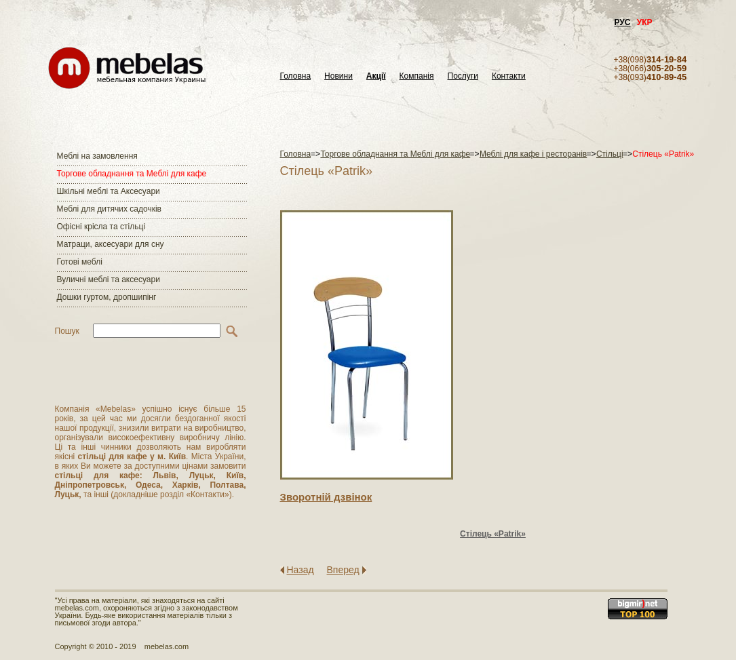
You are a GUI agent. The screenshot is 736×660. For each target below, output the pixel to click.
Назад (300, 569)
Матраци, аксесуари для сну (110, 244)
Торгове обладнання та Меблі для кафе (132, 173)
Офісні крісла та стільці (101, 226)
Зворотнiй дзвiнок (326, 497)
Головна (295, 76)
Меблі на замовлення (97, 156)
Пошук (67, 331)
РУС (623, 22)
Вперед (343, 569)
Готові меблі (79, 262)
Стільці (609, 154)
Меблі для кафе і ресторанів (533, 154)
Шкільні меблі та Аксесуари (108, 191)
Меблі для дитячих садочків (109, 209)
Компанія (417, 76)
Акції (376, 76)
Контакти (509, 76)
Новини (338, 76)
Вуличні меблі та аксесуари (108, 279)
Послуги (463, 76)
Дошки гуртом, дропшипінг (107, 297)
